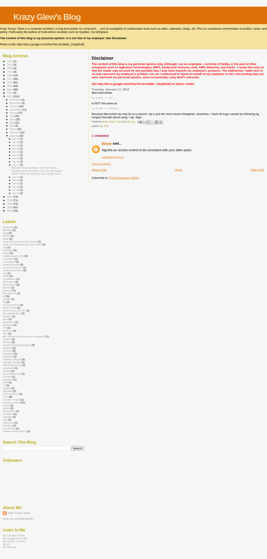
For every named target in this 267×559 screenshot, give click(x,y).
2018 (10, 75)
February (15, 132)
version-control (11, 402)
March (13, 129)
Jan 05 (16, 186)
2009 (10, 203)
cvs (5, 273)
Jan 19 (16, 158)
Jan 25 (16, 148)
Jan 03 (16, 190)
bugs (5, 238)
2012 (10, 96)
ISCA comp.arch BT (14, 310)
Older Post (257, 170)
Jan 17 (16, 165)
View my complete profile (18, 518)
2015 (10, 85)
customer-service (13, 270)
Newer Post (99, 170)
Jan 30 (16, 138)
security (7, 350)
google (7, 299)
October (14, 106)
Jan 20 (16, 155)
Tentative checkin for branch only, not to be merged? (37, 171)
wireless (7, 425)
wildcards (8, 422)
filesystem (8, 281)
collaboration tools (13, 255)
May (12, 122)
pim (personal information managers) (24, 336)
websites (8, 413)
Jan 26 (16, 145)
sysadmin (8, 367)
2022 (10, 64)
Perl (5, 333)
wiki (5, 419)
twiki (5, 382)
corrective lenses (12, 267)
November (16, 103)
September (16, 109)
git (4, 296)
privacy (7, 342)
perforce (7, 330)
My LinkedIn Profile (14, 535)
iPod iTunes (9, 307)
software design (12, 359)
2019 (10, 71)
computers (9, 261)
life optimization (12, 313)
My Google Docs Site (15, 538)
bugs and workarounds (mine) (20, 241)
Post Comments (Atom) (124, 178)
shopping (8, 353)
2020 (10, 68)
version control (11, 399)
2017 (10, 78)
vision (6, 405)
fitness (6, 287)
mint (5, 319)
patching (8, 324)
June (13, 119)
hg (101, 127)
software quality (12, 362)
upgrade (7, 390)
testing (7, 370)
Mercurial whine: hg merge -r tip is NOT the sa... (35, 168)
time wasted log (12, 373)
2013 (10, 92)
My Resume (10, 547)
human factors (11, 304)
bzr (4, 247)
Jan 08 (16, 180)
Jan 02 (16, 193)
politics (7, 339)
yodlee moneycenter (14, 431)
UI (4, 385)
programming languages (17, 344)
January (14, 135)
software (8, 356)
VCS (105, 127)
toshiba (7, 376)
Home (178, 170)
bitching (7, 230)
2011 (10, 196)
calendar (8, 250)
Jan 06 (16, 183)
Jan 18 (16, 161)
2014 (10, 89)
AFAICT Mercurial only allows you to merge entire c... (37, 174)
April (12, 125)
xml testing (9, 428)
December (16, 99)
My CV (7, 544)
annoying (8, 227)
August (14, 112)
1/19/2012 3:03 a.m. (113, 158)
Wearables (9, 411)
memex (7, 316)
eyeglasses (9, 278)
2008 (10, 207)
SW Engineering (12, 365)
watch (6, 408)
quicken (7, 347)
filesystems (9, 284)
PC (4, 327)
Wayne (107, 144)
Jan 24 (16, 152)
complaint (8, 258)
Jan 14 (16, 177)
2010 (10, 200)
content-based (11, 264)
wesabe (7, 416)
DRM (6, 276)
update (7, 388)
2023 (10, 61)
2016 (10, 82)
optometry (8, 322)
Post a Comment (101, 164)
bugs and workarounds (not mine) (22, 244)
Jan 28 (16, 142)
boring (6, 235)
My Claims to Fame (14, 541)
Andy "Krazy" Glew (18, 513)
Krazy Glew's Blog (47, 17)
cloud (6, 253)
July (12, 116)
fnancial (7, 290)
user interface (11, 393)
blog (5, 232)
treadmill (8, 379)
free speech (9, 293)
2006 (10, 210)
